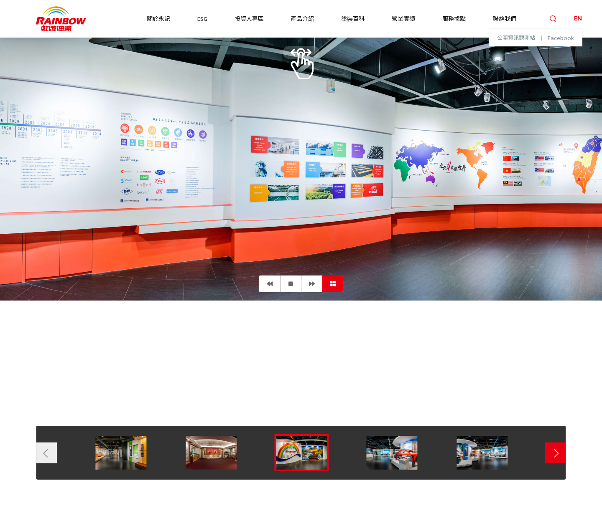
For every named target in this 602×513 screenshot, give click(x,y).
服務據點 (454, 19)
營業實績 (403, 19)
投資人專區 (249, 19)
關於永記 (158, 19)
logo (61, 19)
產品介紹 (302, 19)
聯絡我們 (504, 19)
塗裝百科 (353, 19)
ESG (202, 19)
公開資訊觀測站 (516, 38)
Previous (46, 452)
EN (578, 18)
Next (555, 452)
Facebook (561, 38)
